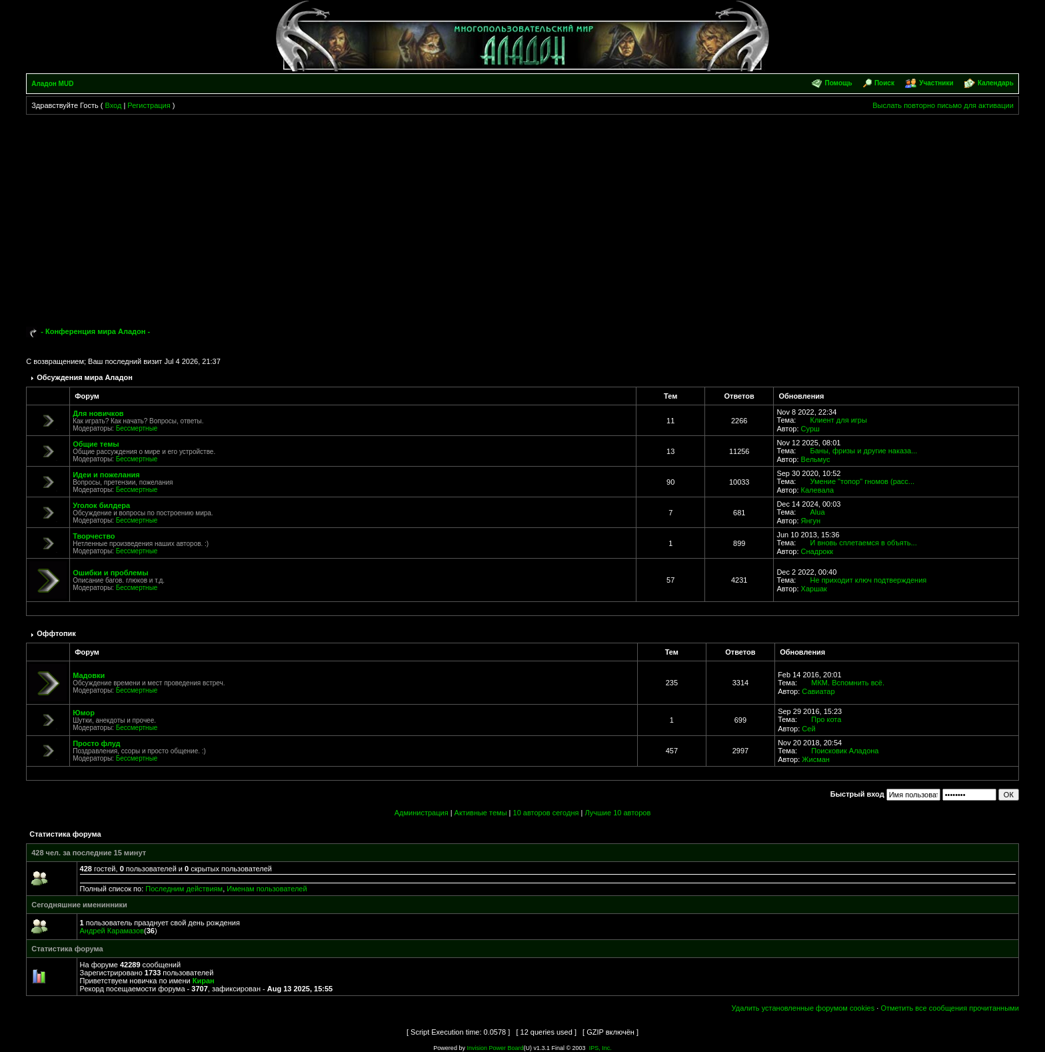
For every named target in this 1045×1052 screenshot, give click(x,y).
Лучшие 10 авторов (617, 813)
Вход (113, 105)
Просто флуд (96, 743)
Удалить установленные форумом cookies (803, 1008)
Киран (204, 981)
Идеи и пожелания (106, 475)
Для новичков (98, 413)
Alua (817, 512)
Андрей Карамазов (112, 931)
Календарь (996, 83)
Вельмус (815, 459)
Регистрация (148, 105)
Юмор (84, 713)
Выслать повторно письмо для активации (943, 105)
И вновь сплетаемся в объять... (863, 543)
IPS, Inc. (600, 1048)
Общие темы (96, 444)
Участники (936, 83)
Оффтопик (56, 633)
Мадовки (89, 675)
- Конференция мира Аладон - (95, 331)
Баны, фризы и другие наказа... (864, 451)
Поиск (884, 83)
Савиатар (818, 691)
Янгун (811, 521)
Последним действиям (184, 889)
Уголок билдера (101, 505)
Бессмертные (137, 428)
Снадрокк (817, 551)
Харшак (814, 589)
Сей (808, 729)
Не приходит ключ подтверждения (868, 580)
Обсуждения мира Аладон (85, 377)
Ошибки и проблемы (110, 573)
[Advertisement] (522, 214)
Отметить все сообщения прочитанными (949, 1008)
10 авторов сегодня (546, 813)
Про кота (826, 719)
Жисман (816, 759)
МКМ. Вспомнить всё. (847, 683)
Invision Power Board (495, 1048)
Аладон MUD (52, 83)
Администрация (422, 813)
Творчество (94, 536)
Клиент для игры (838, 420)
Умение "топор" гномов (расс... (862, 481)
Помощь (838, 83)
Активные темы (481, 813)
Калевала (817, 490)
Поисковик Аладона (844, 751)
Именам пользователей (267, 889)
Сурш (810, 429)
